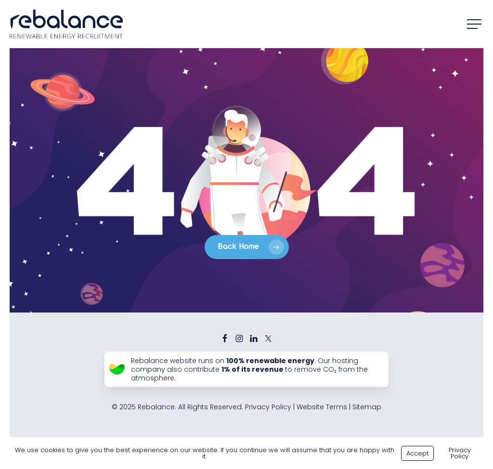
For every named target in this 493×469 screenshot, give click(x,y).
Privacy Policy (268, 407)
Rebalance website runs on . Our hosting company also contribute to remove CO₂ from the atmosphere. (249, 369)
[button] (475, 24)
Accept (417, 453)
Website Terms (322, 407)
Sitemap (366, 407)
